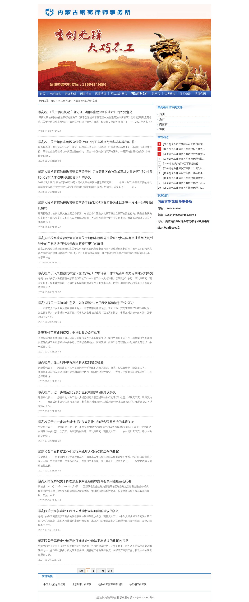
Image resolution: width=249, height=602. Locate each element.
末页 (110, 571)
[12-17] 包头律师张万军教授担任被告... (184, 149)
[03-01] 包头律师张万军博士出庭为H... (183, 168)
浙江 (162, 119)
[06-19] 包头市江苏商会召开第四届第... (184, 144)
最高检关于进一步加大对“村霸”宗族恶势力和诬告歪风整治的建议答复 (86, 422)
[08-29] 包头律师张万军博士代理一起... (184, 182)
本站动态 (55, 93)
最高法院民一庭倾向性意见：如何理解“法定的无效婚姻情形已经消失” (86, 303)
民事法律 (100, 93)
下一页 (101, 571)
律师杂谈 (185, 93)
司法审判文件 (139, 93)
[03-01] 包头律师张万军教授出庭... (182, 163)
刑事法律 (85, 93)
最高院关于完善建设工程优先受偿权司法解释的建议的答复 (78, 511)
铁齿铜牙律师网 (138, 584)
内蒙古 (163, 124)
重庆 (162, 129)
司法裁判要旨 (118, 93)
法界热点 (170, 93)
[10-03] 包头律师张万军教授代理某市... (184, 178)
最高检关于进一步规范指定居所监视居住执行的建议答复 (77, 392)
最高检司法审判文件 (86, 100)
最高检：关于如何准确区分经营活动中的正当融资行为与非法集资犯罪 (86, 142)
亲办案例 (70, 93)
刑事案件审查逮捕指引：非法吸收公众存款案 (69, 332)
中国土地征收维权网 (54, 584)
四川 (162, 114)
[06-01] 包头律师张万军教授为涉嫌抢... (184, 153)
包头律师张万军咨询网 (110, 584)
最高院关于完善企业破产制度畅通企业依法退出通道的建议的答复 (83, 540)
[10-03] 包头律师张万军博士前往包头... (184, 173)
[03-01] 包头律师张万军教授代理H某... (183, 158)
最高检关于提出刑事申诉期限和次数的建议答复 (70, 362)
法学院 (156, 93)
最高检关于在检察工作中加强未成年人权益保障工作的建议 (78, 451)
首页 (42, 93)
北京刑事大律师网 (81, 584)
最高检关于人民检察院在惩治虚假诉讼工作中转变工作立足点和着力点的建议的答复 (95, 273)
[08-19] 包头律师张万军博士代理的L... (183, 187)
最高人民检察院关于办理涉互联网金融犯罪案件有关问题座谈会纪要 (84, 481)
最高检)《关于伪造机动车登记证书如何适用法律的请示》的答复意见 (85, 112)
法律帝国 (200, 93)
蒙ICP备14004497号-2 (142, 597)
